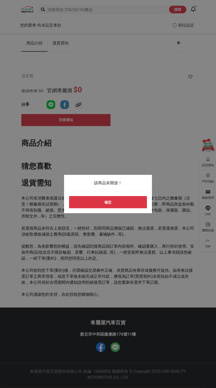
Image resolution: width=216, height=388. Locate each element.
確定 (108, 202)
